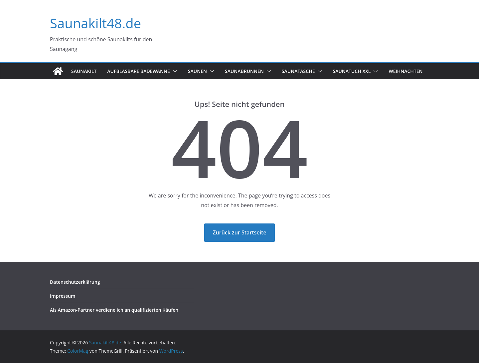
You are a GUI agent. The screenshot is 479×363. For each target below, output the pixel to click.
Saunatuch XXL (352, 71)
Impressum (62, 296)
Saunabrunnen (244, 71)
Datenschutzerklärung (75, 282)
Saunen (197, 71)
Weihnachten (405, 71)
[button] (173, 71)
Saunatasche (298, 71)
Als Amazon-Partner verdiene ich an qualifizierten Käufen (114, 310)
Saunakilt (83, 71)
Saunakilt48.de (95, 23)
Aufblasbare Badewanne (138, 71)
